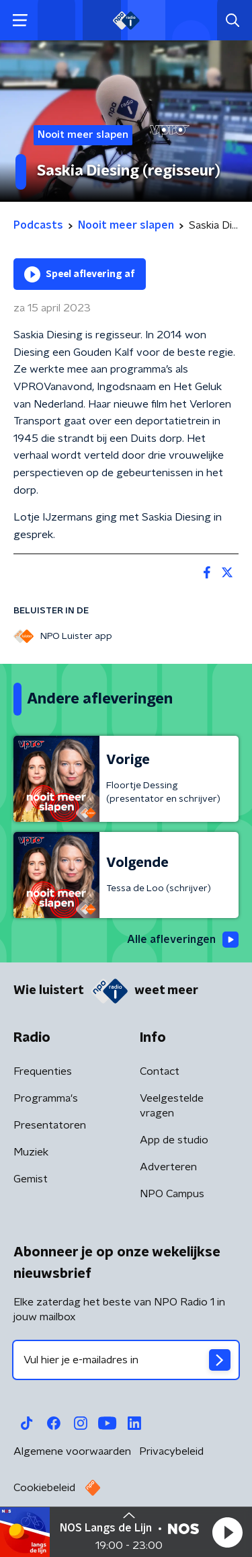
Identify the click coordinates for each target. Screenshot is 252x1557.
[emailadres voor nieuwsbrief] (126, 1360)
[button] (227, 1532)
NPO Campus (172, 1193)
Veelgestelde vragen (172, 1105)
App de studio (174, 1140)
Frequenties (42, 1071)
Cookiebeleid (44, 1487)
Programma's (45, 1098)
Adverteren (168, 1167)
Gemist (30, 1179)
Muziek (30, 1152)
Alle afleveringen (183, 940)
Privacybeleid (171, 1451)
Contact (159, 1071)
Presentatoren (49, 1125)
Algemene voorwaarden (72, 1451)
